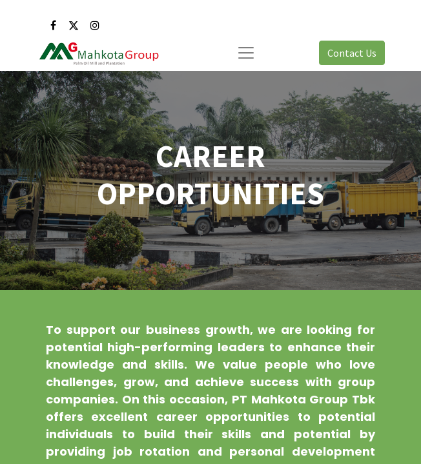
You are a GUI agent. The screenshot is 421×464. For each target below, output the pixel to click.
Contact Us (351, 52)
